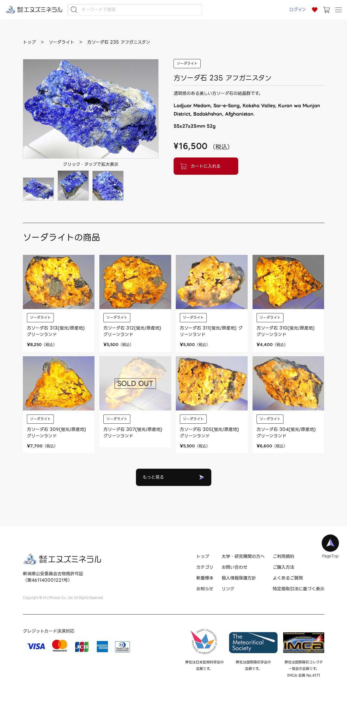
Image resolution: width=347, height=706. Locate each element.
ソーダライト (187, 63)
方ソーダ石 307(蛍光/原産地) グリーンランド (132, 432)
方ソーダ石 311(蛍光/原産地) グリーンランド (211, 331)
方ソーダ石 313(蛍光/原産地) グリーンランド (56, 331)
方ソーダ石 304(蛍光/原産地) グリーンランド (286, 432)
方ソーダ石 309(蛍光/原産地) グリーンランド (56, 432)
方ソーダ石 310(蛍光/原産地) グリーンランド (286, 331)
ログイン (297, 9)
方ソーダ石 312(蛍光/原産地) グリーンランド (132, 331)
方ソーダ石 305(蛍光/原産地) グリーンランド (209, 432)
